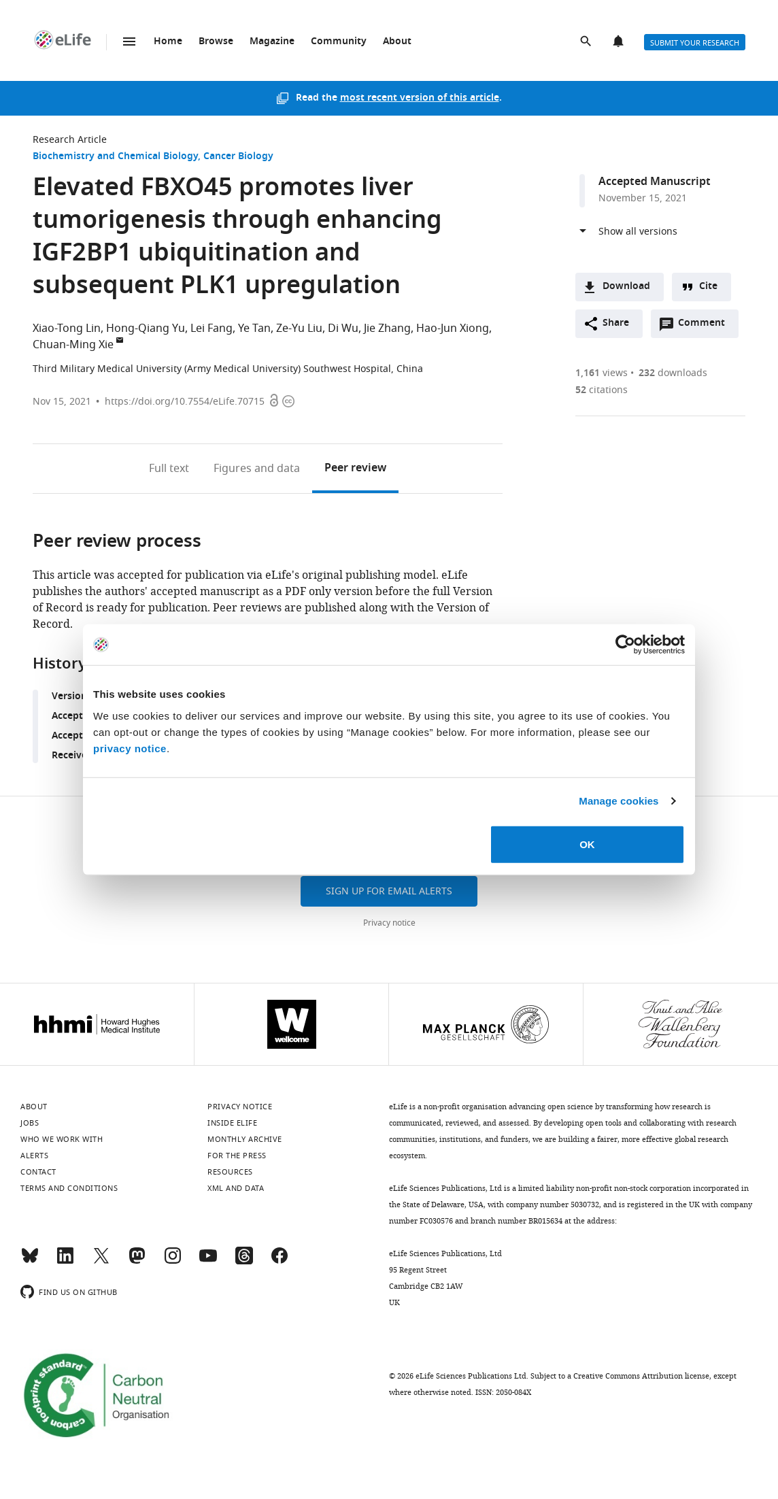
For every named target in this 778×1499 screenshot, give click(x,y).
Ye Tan (254, 328)
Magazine (272, 42)
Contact (38, 1171)
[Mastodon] (136, 1261)
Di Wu (343, 328)
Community (339, 42)
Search (587, 42)
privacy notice (130, 748)
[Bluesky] (29, 1261)
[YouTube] (208, 1261)
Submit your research (694, 42)
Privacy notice (389, 923)
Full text (169, 468)
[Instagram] (172, 1261)
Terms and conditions (69, 1188)
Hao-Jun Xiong (452, 328)
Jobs (29, 1122)
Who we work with (61, 1139)
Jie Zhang (387, 328)
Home (168, 42)
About (397, 42)
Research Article (70, 140)
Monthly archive (244, 1139)
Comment (705, 326)
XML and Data (235, 1188)
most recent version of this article (419, 98)
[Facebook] (279, 1261)
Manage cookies (618, 801)
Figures (257, 468)
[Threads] (244, 1261)
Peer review (355, 468)
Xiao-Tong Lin (67, 328)
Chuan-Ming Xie (73, 345)
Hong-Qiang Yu (145, 328)
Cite (708, 286)
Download (626, 286)
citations (601, 390)
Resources (230, 1171)
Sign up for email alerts (389, 891)
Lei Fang (211, 328)
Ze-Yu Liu (299, 328)
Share (616, 323)
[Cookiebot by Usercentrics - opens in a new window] (625, 645)
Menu (129, 41)
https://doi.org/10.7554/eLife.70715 (185, 401)
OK (587, 843)
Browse (216, 42)
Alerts (619, 42)
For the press (237, 1155)
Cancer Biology (238, 157)
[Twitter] (101, 1261)
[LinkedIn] (65, 1261)
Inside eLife (232, 1122)
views (601, 373)
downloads (673, 373)
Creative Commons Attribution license (641, 1375)
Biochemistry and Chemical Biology (115, 157)
